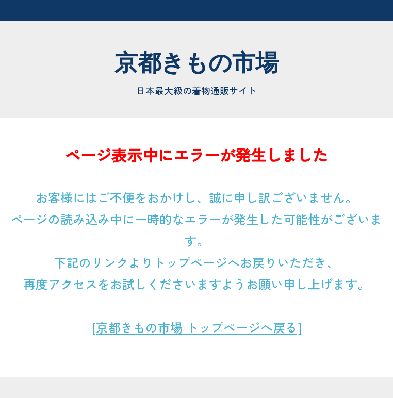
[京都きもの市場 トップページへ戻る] (197, 327)
